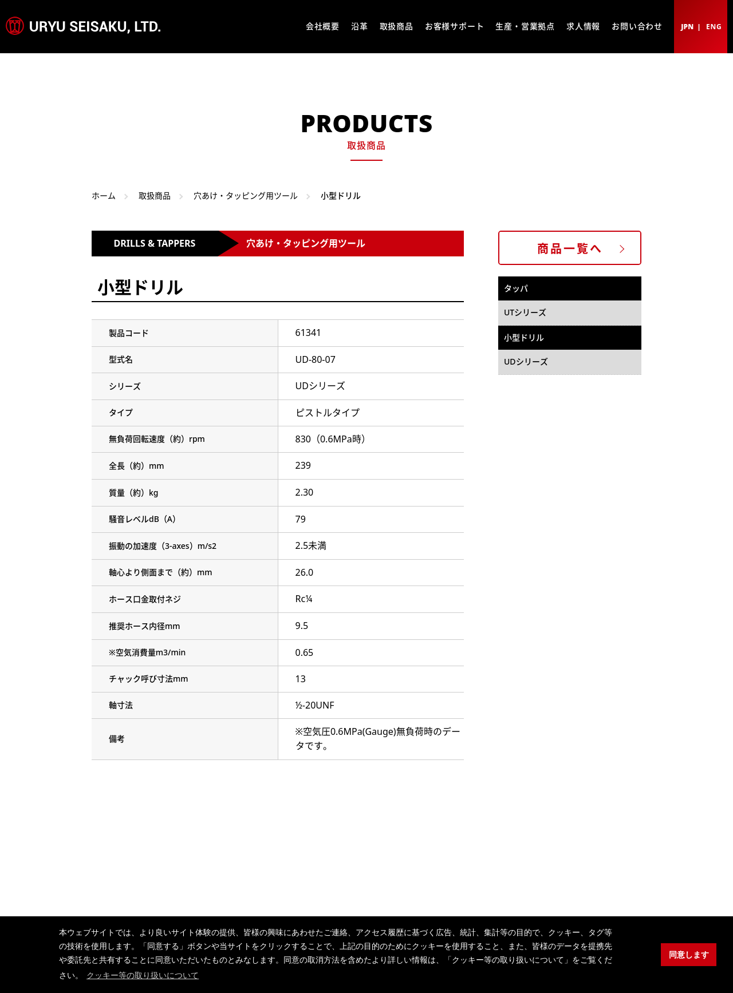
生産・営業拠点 (525, 26)
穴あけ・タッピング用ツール (246, 195)
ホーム (104, 195)
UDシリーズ (526, 361)
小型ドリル (524, 337)
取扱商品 (396, 26)
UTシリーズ (525, 312)
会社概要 (323, 26)
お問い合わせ (637, 26)
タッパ (516, 288)
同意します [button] (689, 954)
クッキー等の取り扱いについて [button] (142, 975)
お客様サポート (454, 26)
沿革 (359, 26)
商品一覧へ (570, 248)
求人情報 (583, 26)
